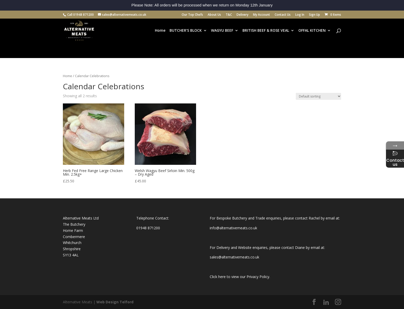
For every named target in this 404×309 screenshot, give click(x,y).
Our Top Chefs (192, 15)
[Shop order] (318, 96)
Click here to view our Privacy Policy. (240, 276)
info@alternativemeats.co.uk (233, 227)
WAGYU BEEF (222, 31)
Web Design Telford (114, 301)
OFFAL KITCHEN (312, 31)
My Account (261, 15)
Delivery (242, 15)
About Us (214, 15)
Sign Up (314, 15)
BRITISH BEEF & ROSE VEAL (265, 31)
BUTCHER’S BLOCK (186, 31)
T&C (229, 15)
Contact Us (283, 15)
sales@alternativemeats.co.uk (234, 257)
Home (160, 31)
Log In (299, 15)
